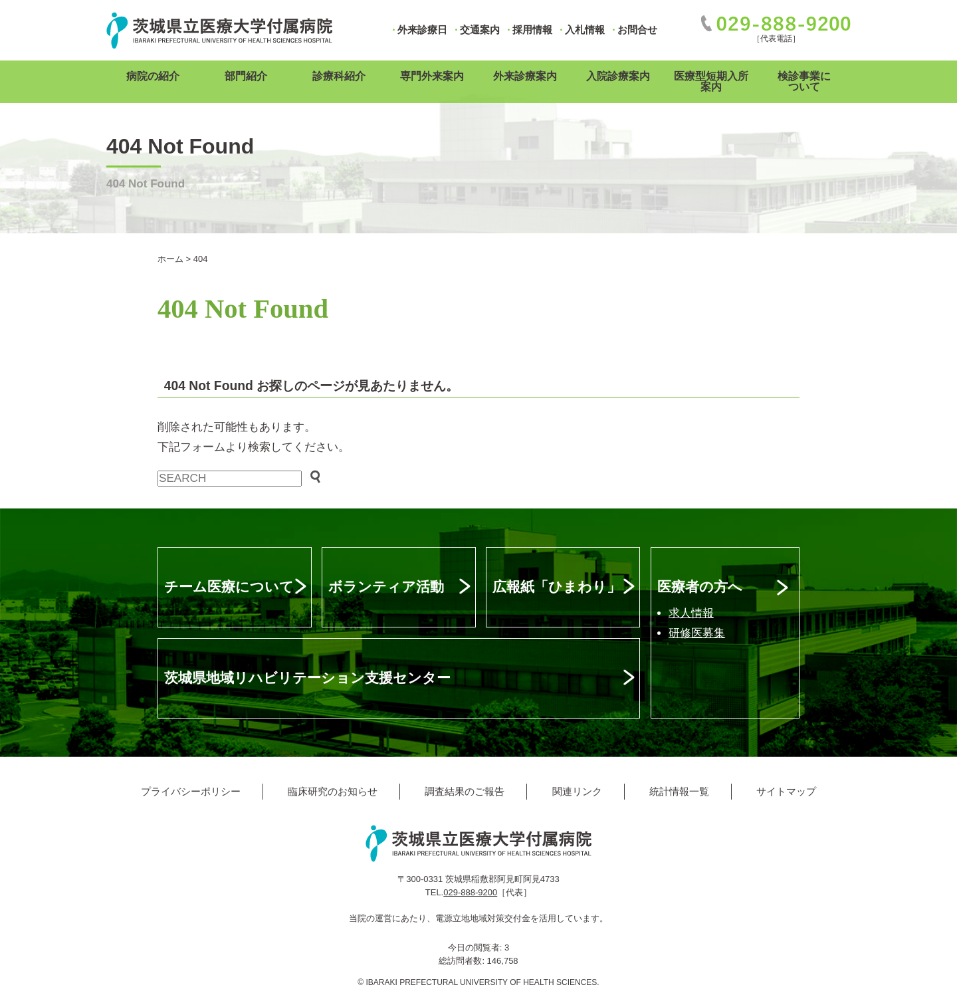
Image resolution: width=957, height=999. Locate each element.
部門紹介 (246, 76)
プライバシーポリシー (191, 791)
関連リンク (577, 791)
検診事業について (804, 81)
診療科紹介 (339, 76)
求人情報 (691, 613)
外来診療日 (422, 29)
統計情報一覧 (679, 791)
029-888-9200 (470, 892)
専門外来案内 (432, 76)
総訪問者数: (462, 961)
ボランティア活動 (386, 586)
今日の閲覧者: (476, 947)
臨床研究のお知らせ (332, 791)
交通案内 (480, 29)
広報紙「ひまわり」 (556, 586)
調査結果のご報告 (464, 791)
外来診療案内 (525, 76)
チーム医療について (229, 586)
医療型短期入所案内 (711, 81)
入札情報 (585, 29)
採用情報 (532, 29)
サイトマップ (786, 791)
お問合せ (637, 29)
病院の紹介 (152, 76)
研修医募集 (697, 633)
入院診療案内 (618, 76)
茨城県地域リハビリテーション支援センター (307, 677)
